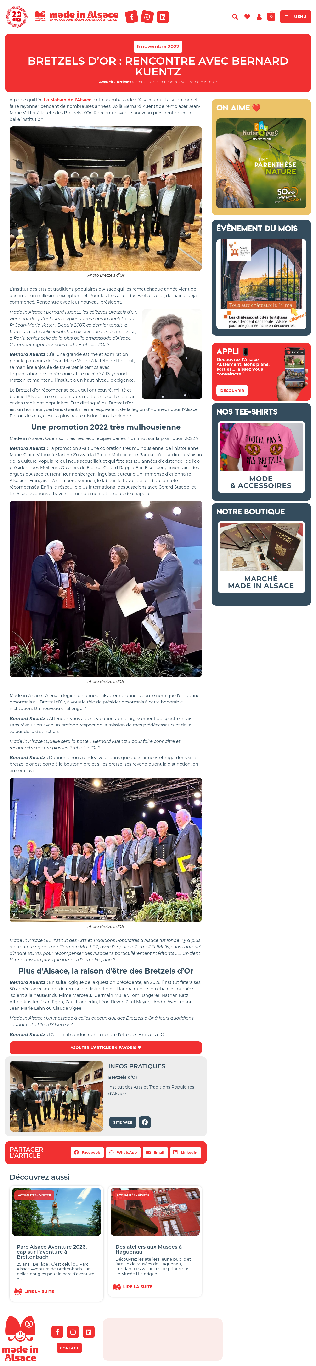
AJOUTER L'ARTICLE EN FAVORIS (105, 1047)
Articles (124, 82)
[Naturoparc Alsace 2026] (261, 207)
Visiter (45, 1195)
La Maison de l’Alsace (68, 100)
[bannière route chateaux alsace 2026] (261, 327)
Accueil (106, 82)
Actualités (27, 1195)
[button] (87, 1152)
